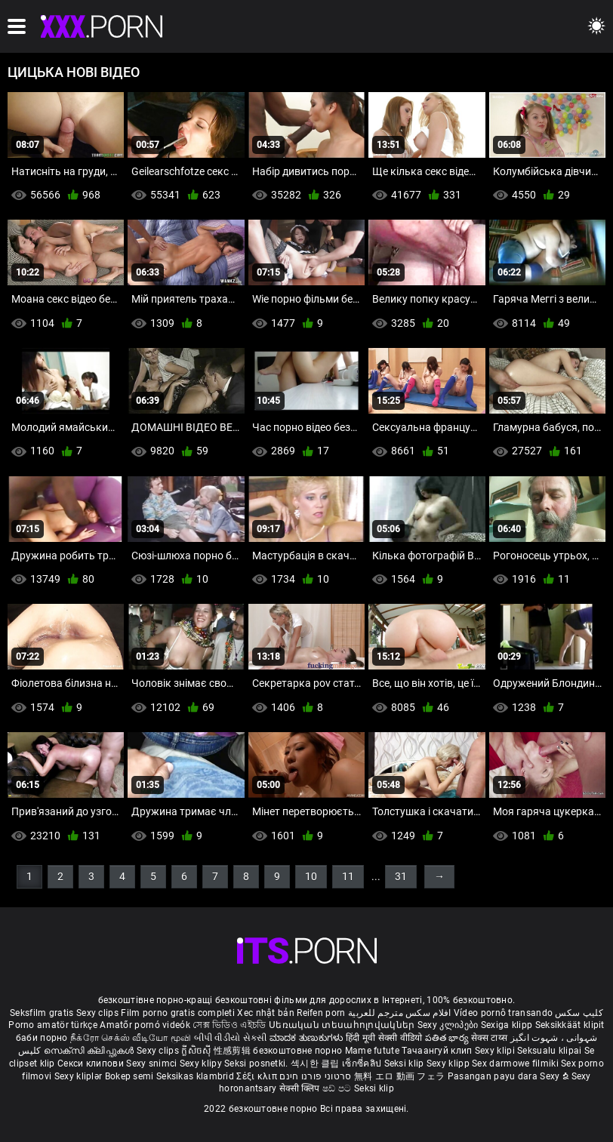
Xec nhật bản (265, 1013)
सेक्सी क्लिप (300, 1088)
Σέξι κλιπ (257, 1076)
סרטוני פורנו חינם (315, 1076)
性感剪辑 (234, 1050)
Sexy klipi (496, 1050)
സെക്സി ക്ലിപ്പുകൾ (90, 1050)
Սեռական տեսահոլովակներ (343, 1025)
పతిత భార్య (448, 1038)
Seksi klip (405, 1063)
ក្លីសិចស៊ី (197, 1050)
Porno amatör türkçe (52, 1025)
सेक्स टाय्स (490, 1038)
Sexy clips (98, 1013)
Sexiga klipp (508, 1025)
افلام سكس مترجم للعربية (399, 1013)
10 (311, 876)
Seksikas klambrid (196, 1076)
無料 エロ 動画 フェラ (399, 1076)
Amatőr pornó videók (145, 1025)
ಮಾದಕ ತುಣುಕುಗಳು (308, 1038)
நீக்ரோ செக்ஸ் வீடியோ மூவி (130, 1038)
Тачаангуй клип (438, 1050)
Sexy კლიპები (449, 1025)
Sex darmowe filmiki (515, 1063)
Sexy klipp (449, 1063)
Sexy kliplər (79, 1076)
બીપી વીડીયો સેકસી (230, 1038)
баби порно (42, 1038)
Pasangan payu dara (494, 1076)
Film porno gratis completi (178, 1013)
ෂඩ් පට (338, 1088)
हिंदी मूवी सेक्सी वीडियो (384, 1038)
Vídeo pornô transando (503, 1013)
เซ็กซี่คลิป (363, 1063)
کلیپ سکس (578, 1013)
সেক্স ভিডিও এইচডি (229, 1025)
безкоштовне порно (297, 1050)
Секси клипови (91, 1063)
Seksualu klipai (550, 1050)
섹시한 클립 (316, 1063)
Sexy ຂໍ (555, 1076)
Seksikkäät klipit (570, 1025)
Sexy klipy (202, 1063)
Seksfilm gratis (42, 1013)
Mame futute (372, 1050)
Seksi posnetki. (257, 1063)
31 (401, 876)
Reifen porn (321, 1013)
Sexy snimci (153, 1063)
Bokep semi (129, 1076)
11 (348, 876)
